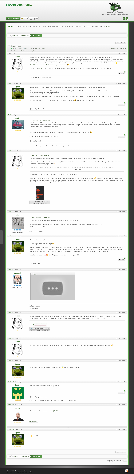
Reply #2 (10, 115)
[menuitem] (127, 18)
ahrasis (17, 408)
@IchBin (55, 411)
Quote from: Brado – (41, 120)
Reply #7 (10, 312)
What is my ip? (33, 422)
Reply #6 (10, 269)
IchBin (17, 385)
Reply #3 (10, 150)
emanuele (18, 273)
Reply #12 (11, 429)
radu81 (17, 215)
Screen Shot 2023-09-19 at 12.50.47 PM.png (40, 328)
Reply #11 (11, 404)
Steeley (17, 118)
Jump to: (109, 461)
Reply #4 (10, 211)
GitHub (108, 26)
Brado (17, 57)
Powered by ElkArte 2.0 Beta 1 (14, 470)
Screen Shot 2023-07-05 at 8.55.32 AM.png (40, 202)
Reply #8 (10, 338)
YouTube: (34, 274)
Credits (25, 470)
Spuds (17, 86)
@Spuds (41, 68)
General (15, 35)
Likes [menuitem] (122, 73)
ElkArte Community (19, 5)
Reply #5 (10, 236)
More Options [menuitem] (121, 42)
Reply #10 (11, 382)
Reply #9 (10, 360)
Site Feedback (25, 35)
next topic (123, 48)
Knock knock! (36, 35)
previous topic (113, 48)
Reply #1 (10, 83)
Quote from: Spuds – (41, 155)
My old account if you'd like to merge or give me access (48, 65)
